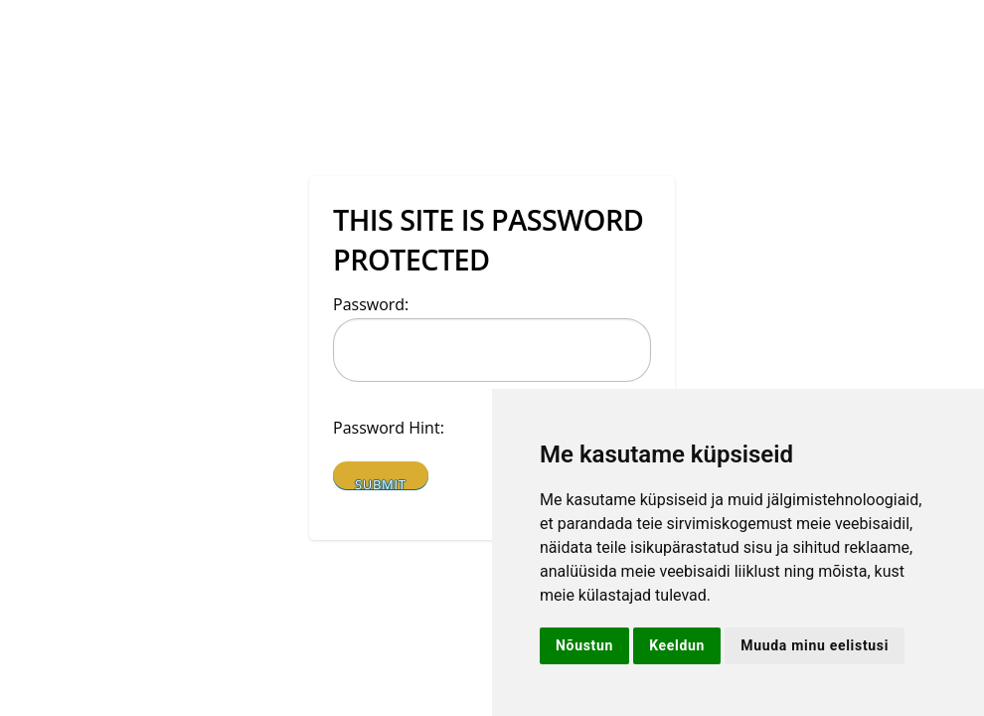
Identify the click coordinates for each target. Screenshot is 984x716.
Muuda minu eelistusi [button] (814, 645)
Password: (371, 304)
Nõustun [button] (584, 645)
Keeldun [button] (677, 645)
